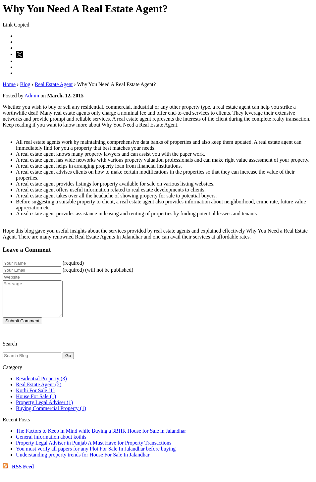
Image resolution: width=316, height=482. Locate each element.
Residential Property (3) (41, 385)
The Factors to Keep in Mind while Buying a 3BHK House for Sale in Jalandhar (101, 438)
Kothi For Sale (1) (35, 397)
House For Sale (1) (36, 403)
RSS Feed (23, 473)
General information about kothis (51, 444)
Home (9, 84)
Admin (32, 95)
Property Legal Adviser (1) (44, 409)
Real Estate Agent (54, 84)
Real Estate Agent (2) (38, 391)
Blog (25, 84)
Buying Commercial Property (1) (51, 415)
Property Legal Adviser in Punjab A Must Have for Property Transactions (93, 450)
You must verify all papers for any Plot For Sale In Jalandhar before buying (96, 455)
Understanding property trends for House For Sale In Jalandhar (82, 461)
